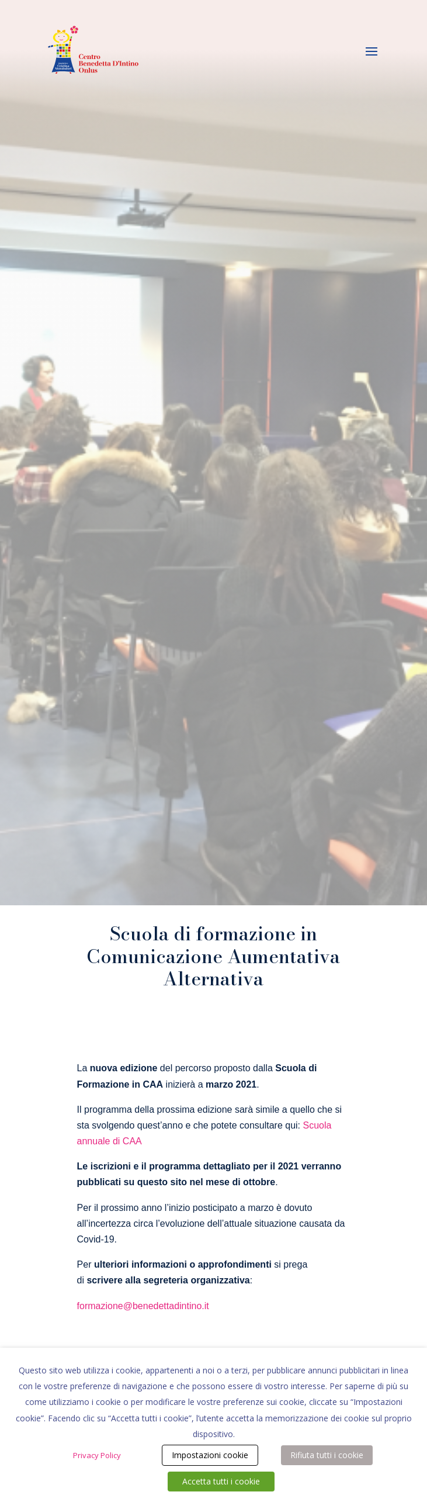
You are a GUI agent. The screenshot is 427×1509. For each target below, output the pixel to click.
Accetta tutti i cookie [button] (221, 1481)
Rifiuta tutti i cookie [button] (326, 1454)
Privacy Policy (97, 1455)
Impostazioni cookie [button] (210, 1454)
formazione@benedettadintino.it (143, 1306)
